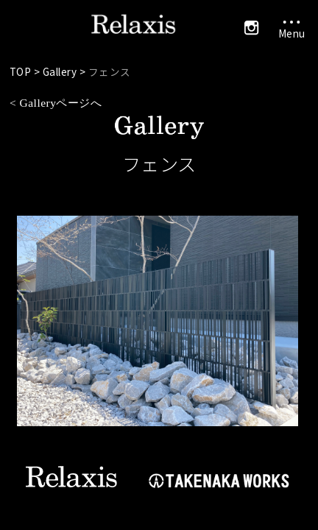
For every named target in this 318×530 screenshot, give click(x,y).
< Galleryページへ (56, 102)
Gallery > (65, 71)
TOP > (26, 71)
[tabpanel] (159, 321)
